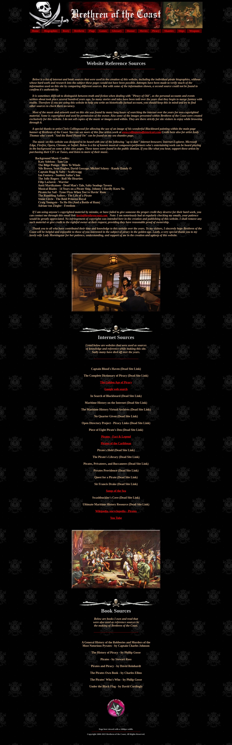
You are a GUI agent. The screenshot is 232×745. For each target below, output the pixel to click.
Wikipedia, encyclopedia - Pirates (116, 511)
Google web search (116, 389)
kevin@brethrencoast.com (92, 215)
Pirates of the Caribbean (116, 443)
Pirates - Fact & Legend (116, 436)
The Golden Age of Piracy (116, 382)
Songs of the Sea (116, 490)
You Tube (116, 518)
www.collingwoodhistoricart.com (141, 132)
